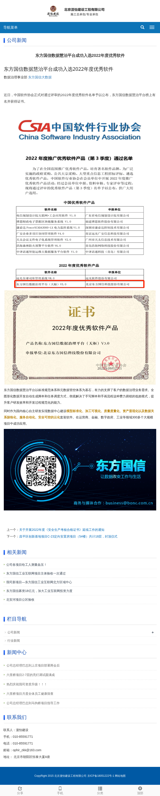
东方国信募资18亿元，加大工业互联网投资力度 (39, 591)
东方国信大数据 (40, 77)
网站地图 (120, 775)
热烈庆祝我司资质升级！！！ (26, 684)
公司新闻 (13, 632)
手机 (60, 790)
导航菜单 (10, 27)
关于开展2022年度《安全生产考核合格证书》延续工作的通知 (61, 529)
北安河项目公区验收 (20, 599)
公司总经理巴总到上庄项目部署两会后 (33, 665)
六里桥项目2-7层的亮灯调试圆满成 (30, 675)
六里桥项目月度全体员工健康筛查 (29, 693)
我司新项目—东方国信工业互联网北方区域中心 (39, 582)
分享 (20, 790)
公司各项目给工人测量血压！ (26, 564)
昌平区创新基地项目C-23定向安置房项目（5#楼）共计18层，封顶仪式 (68, 536)
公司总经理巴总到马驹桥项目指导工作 (33, 703)
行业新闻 (13, 640)
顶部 (140, 790)
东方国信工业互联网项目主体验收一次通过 (36, 573)
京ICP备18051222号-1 (101, 775)
